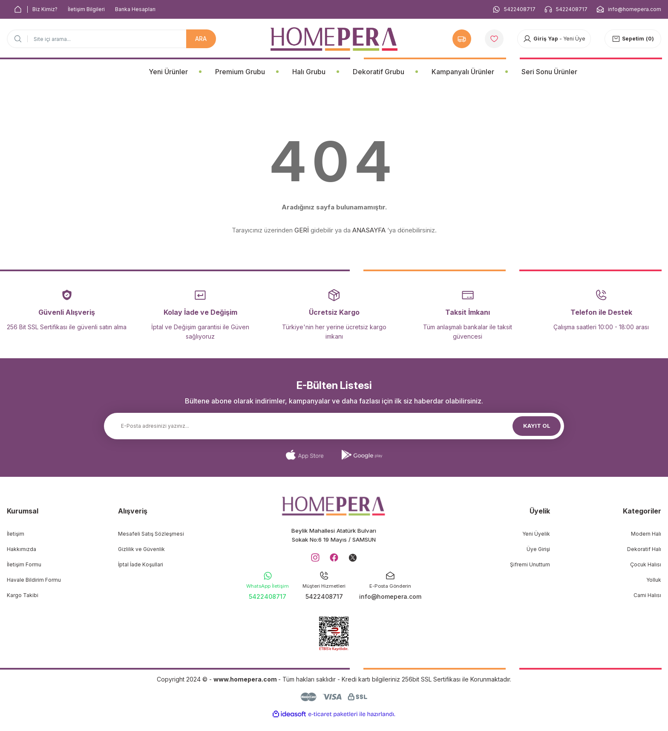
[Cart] (633, 38)
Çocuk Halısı (645, 564)
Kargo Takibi (22, 595)
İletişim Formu (24, 564)
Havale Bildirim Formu (34, 580)
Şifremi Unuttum (530, 564)
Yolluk (653, 580)
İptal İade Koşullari (140, 564)
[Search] (111, 38)
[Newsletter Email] (334, 426)
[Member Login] (554, 38)
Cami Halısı (647, 595)
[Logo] (334, 39)
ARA (201, 38)
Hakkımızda (21, 549)
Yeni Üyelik (536, 534)
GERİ (301, 230)
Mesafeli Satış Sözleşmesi (151, 534)
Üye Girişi (538, 549)
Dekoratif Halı (644, 549)
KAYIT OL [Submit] (537, 425)
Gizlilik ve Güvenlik (141, 549)
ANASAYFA (369, 230)
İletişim (15, 534)
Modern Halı (646, 534)
